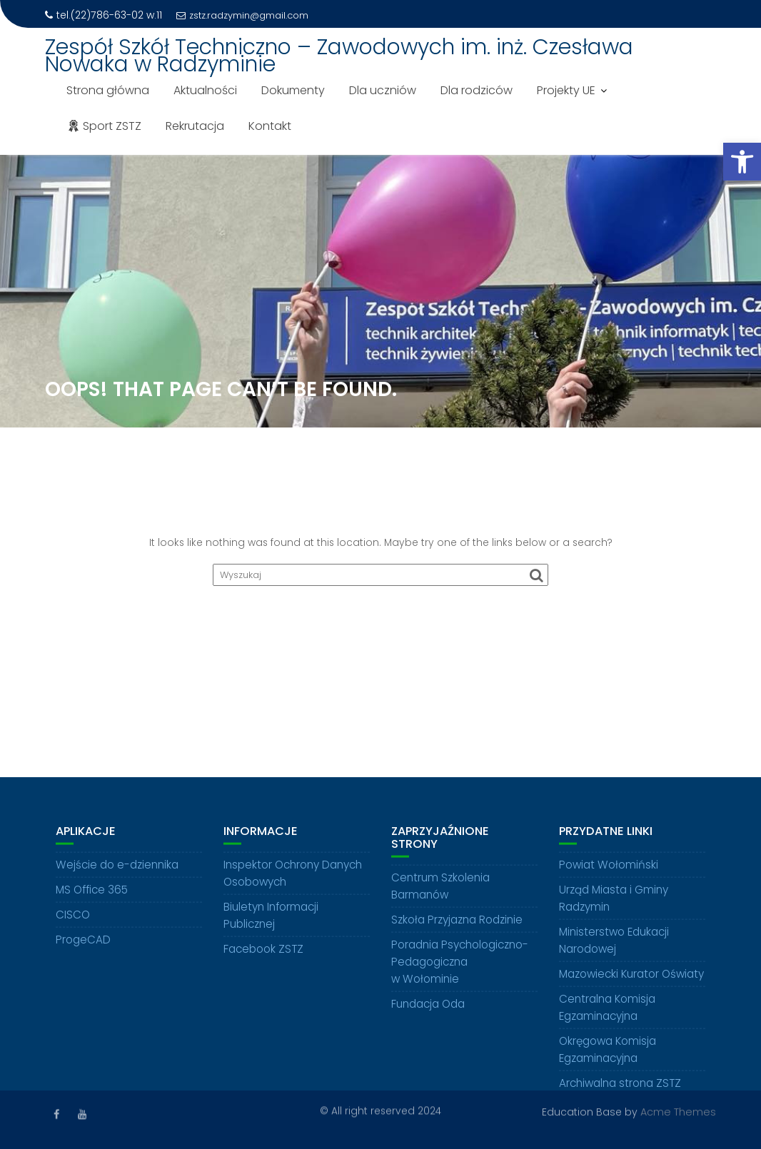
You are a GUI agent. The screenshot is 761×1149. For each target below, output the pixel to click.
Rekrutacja (195, 126)
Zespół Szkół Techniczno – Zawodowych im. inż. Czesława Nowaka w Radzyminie (339, 55)
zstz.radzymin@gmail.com (242, 15)
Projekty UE (566, 90)
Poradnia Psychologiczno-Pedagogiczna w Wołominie (459, 967)
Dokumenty (293, 90)
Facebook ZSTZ (263, 954)
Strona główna (107, 90)
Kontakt (269, 126)
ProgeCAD (83, 945)
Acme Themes (678, 1111)
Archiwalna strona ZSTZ (620, 1088)
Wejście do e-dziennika (117, 870)
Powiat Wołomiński (608, 870)
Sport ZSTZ (103, 126)
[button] (742, 162)
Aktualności (205, 90)
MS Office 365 (92, 895)
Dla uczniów (382, 90)
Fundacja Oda (428, 1009)
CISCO (73, 920)
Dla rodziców (476, 90)
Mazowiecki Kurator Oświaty (631, 979)
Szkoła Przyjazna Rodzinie (457, 925)
